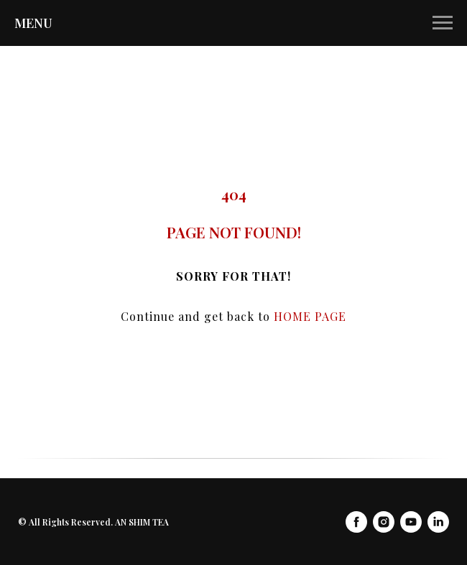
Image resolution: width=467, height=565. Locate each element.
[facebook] (356, 522)
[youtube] (411, 522)
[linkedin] (438, 522)
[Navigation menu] (443, 23)
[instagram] (383, 522)
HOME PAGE (310, 316)
